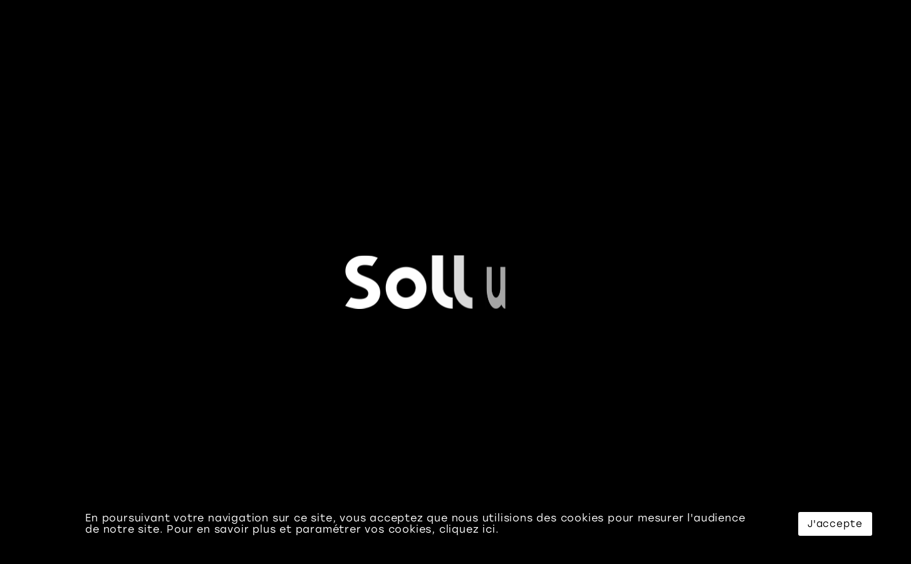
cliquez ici (467, 529)
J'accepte (835, 524)
